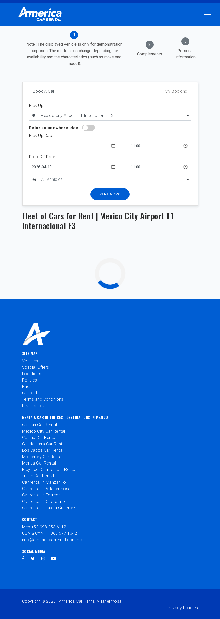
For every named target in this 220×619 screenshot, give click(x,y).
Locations (31, 373)
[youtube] (53, 558)
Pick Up (36, 105)
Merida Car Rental (39, 463)
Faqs (27, 386)
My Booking (176, 91)
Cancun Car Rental (39, 424)
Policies (29, 380)
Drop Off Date (42, 156)
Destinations (34, 405)
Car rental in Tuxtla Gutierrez (48, 507)
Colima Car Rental (39, 437)
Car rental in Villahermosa (46, 488)
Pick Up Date (41, 135)
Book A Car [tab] (44, 91)
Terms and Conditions (42, 399)
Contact (29, 392)
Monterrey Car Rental (42, 456)
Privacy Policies (183, 607)
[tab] (74, 48)
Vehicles (30, 361)
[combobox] (114, 116)
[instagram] (43, 558)
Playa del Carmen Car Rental (49, 469)
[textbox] (115, 179)
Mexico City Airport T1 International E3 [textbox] (77, 115)
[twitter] (33, 558)
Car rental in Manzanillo (44, 482)
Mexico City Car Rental (43, 431)
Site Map (30, 353)
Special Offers (35, 367)
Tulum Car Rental (38, 475)
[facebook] (23, 558)
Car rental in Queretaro (43, 501)
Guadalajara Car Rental (44, 444)
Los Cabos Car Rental (42, 450)
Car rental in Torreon (41, 495)
